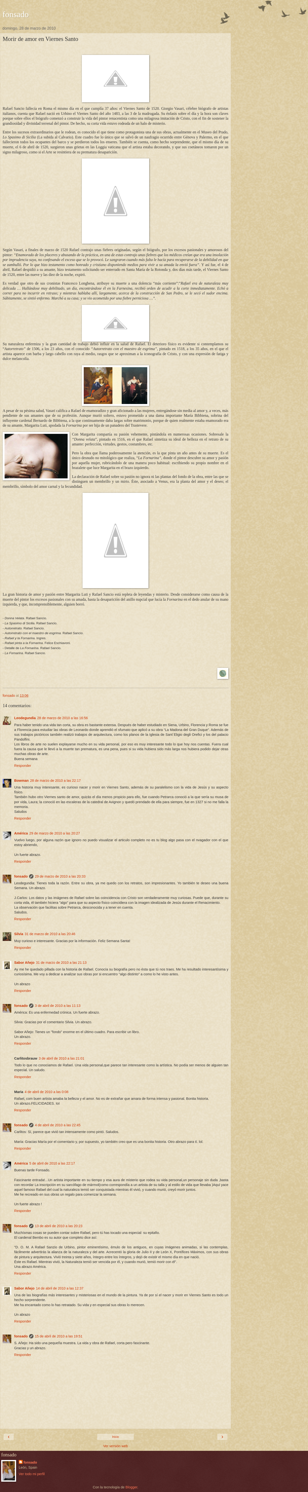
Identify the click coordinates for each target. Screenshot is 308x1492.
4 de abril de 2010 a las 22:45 (58, 1125)
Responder (22, 766)
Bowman (21, 780)
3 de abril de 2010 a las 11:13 (58, 1006)
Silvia (18, 934)
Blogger (131, 1487)
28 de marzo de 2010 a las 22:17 (55, 780)
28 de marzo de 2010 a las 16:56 (62, 718)
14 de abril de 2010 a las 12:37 (59, 1288)
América (21, 833)
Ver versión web (115, 1446)
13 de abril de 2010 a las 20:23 (59, 1226)
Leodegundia (25, 718)
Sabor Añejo (24, 962)
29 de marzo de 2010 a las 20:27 (54, 833)
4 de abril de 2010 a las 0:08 (47, 1092)
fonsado (15, 14)
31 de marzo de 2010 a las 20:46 (50, 934)
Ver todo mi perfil (32, 1474)
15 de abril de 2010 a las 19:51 (59, 1336)
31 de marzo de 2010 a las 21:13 (61, 962)
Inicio (115, 1437)
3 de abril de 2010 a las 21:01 (61, 1058)
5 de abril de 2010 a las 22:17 (52, 1163)
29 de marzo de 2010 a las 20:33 (60, 876)
